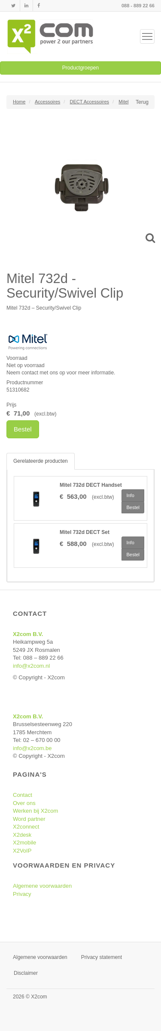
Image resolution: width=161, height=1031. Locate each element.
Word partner (29, 819)
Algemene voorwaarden (42, 886)
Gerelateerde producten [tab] (40, 461)
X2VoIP (22, 850)
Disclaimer (26, 973)
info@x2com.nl (31, 666)
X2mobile (24, 842)
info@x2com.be (32, 748)
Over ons (24, 803)
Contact (22, 795)
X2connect (26, 826)
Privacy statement (101, 957)
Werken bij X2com (35, 811)
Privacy (22, 894)
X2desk (22, 835)
